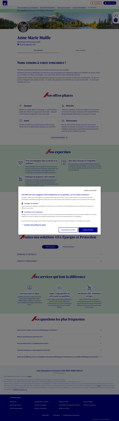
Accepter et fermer (88, 230)
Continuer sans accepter (90, 190)
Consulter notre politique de (35, 225)
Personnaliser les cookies (68, 230)
